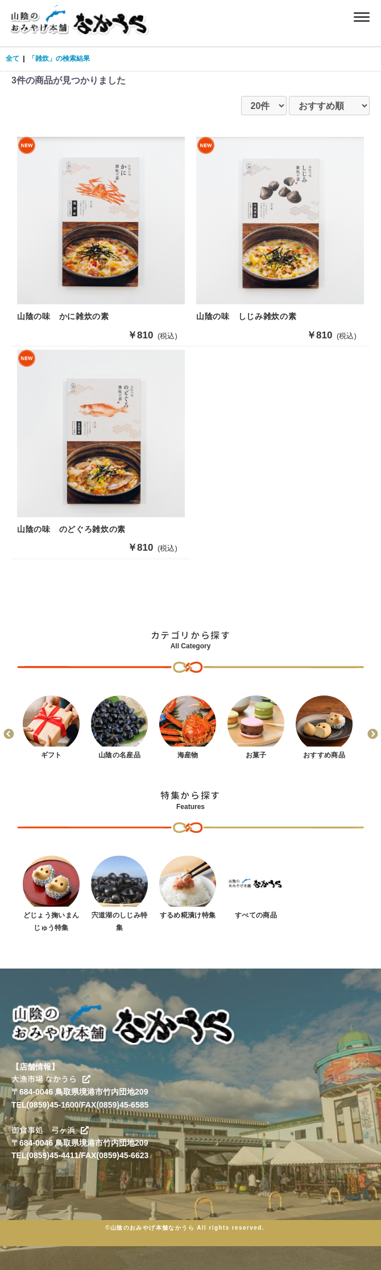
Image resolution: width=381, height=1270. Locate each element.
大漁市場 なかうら (50, 1079)
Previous (8, 734)
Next (372, 734)
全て (12, 58)
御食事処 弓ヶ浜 (50, 1130)
